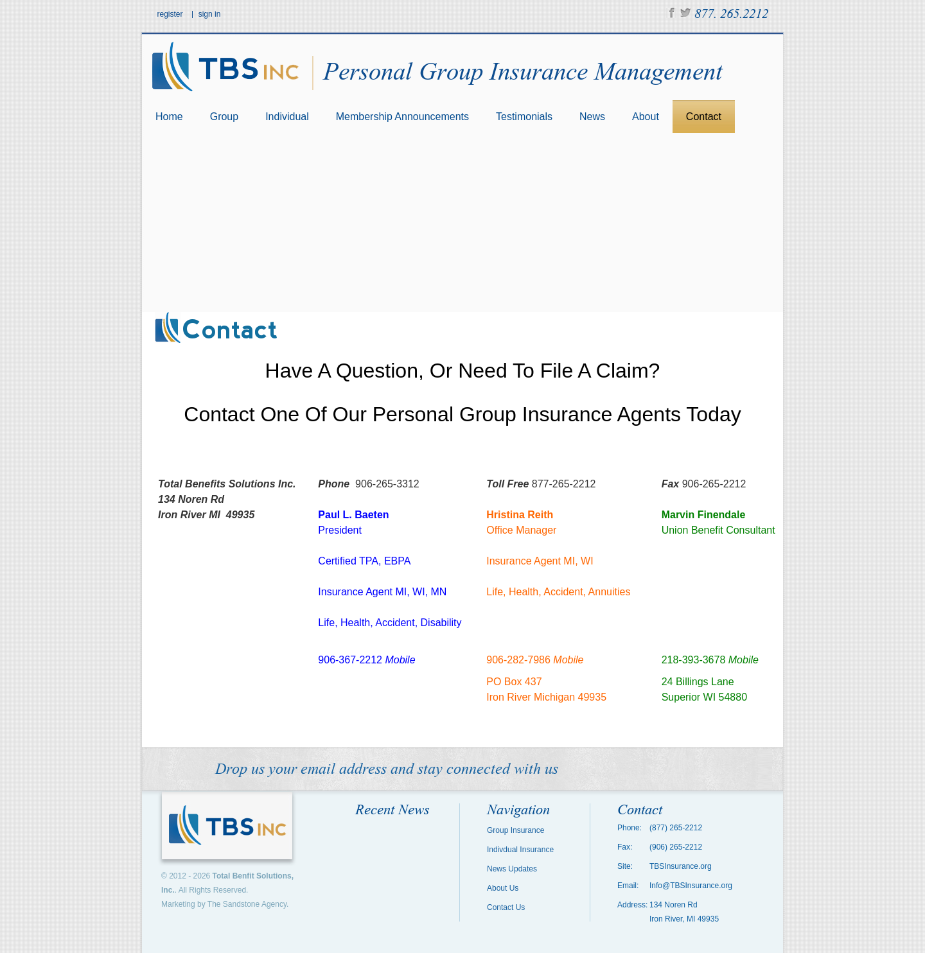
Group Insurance (515, 830)
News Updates (512, 868)
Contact (703, 116)
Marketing (178, 904)
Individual (287, 116)
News (592, 116)
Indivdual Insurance (520, 849)
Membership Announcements (402, 116)
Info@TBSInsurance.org (690, 885)
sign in (209, 14)
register (170, 14)
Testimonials (524, 116)
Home (169, 116)
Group (224, 116)
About (645, 116)
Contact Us (506, 907)
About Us (502, 888)
